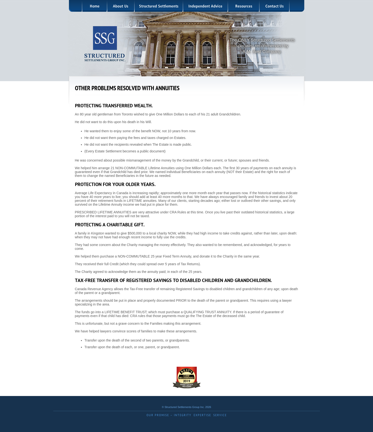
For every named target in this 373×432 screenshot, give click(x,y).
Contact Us (275, 6)
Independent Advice (205, 6)
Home (94, 6)
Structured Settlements (159, 6)
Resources (244, 6)
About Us (121, 6)
